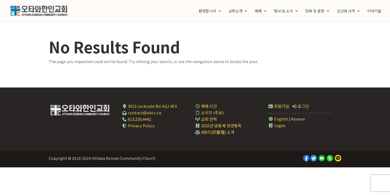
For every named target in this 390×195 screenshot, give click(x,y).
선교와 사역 (346, 11)
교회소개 (235, 11)
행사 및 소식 (283, 11)
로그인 (300, 106)
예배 (258, 11)
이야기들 (374, 11)
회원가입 (278, 106)
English (278, 119)
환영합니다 (207, 11)
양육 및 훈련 (314, 11)
